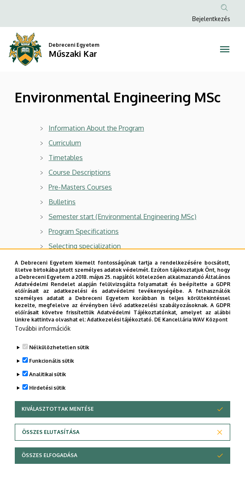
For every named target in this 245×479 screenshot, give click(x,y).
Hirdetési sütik (47, 408)
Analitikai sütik (47, 394)
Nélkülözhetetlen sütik (59, 367)
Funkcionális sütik (51, 381)
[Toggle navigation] (224, 49)
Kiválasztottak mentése (58, 429)
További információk (43, 348)
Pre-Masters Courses (80, 187)
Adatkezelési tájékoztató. (120, 339)
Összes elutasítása (50, 452)
